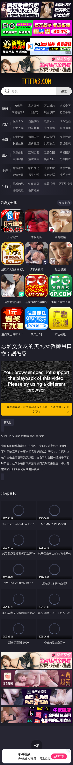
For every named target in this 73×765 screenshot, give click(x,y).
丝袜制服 (33, 128)
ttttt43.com (37, 81)
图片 (5, 155)
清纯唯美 (33, 159)
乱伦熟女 (49, 143)
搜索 (64, 91)
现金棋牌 (49, 112)
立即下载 (59, 756)
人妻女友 (49, 168)
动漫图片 (65, 152)
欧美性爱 (65, 137)
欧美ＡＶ (49, 121)
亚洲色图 (33, 152)
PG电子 (18, 105)
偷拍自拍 (33, 137)
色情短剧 (33, 190)
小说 (5, 171)
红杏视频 (18, 190)
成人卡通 (49, 137)
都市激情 (18, 168)
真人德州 (33, 105)
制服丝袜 (18, 143)
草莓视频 (49, 183)
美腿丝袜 (18, 159)
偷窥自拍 (18, 152)
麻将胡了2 (18, 112)
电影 (5, 139)
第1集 (7, 422)
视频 (5, 124)
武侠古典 (65, 168)
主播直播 (49, 128)
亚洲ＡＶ (18, 121)
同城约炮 (18, 183)
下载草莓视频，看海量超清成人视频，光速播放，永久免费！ (37, 409)
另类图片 (65, 159)
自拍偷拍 (33, 121)
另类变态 (65, 143)
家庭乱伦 (33, 168)
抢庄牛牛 (65, 112)
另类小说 (33, 174)
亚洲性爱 (18, 137)
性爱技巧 (65, 174)
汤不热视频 (65, 183)
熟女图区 (49, 159)
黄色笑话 (49, 174)
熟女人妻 (18, 128)
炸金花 (34, 112)
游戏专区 (65, 105)
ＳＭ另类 (65, 128)
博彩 (5, 108)
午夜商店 (33, 183)
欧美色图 (49, 152)
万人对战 (49, 105)
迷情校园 (18, 174)
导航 (5, 186)
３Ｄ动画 (65, 121)
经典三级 (33, 143)
